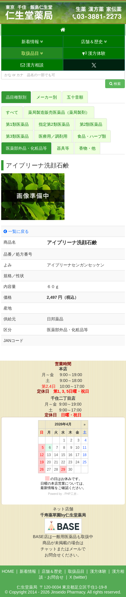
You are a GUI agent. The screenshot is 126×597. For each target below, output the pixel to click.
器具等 (63, 148)
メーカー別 (46, 97)
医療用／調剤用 (53, 136)
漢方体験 (93, 53)
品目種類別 (16, 97)
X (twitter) (78, 577)
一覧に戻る (16, 231)
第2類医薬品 (91, 124)
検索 (115, 84)
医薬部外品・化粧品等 (26, 148)
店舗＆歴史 (94, 41)
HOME (8, 571)
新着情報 (32, 41)
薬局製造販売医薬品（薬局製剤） (59, 112)
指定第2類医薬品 (54, 124)
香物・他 (87, 148)
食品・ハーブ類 (91, 136)
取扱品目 (32, 53)
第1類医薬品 (17, 124)
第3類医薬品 (17, 136)
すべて (12, 112)
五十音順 (75, 97)
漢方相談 (32, 64)
